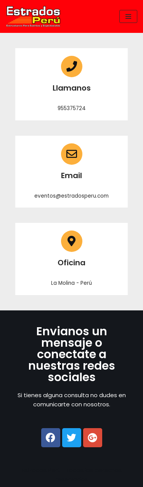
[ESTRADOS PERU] (35, 16)
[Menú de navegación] (128, 16)
